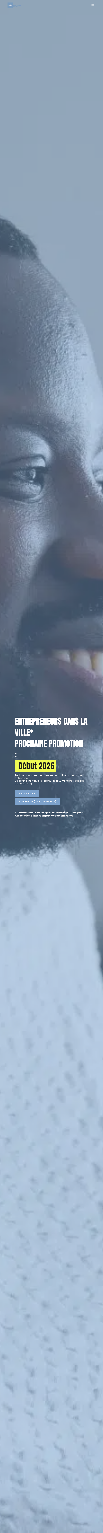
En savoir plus (27, 793)
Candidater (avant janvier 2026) (37, 801)
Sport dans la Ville (56, 812)
